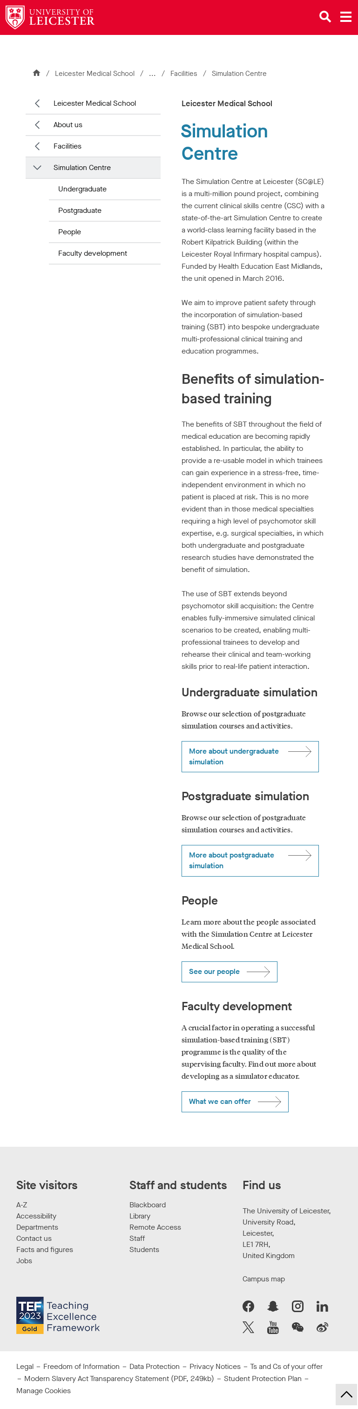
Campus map (264, 1279)
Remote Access (155, 1227)
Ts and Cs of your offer (286, 1366)
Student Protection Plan (263, 1378)
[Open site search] (325, 17)
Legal (25, 1366)
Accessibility (36, 1216)
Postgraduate (79, 210)
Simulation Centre (82, 167)
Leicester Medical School (95, 73)
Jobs (24, 1261)
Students (144, 1249)
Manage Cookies (43, 1390)
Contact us (34, 1238)
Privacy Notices (215, 1366)
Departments (37, 1227)
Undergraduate (82, 189)
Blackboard (147, 1205)
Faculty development (92, 253)
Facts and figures (44, 1249)
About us (68, 124)
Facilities (184, 73)
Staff (137, 1238)
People (69, 232)
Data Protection (154, 1366)
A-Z (21, 1205)
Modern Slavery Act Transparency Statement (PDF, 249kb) (119, 1378)
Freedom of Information (81, 1366)
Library (139, 1216)
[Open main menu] (346, 17)
